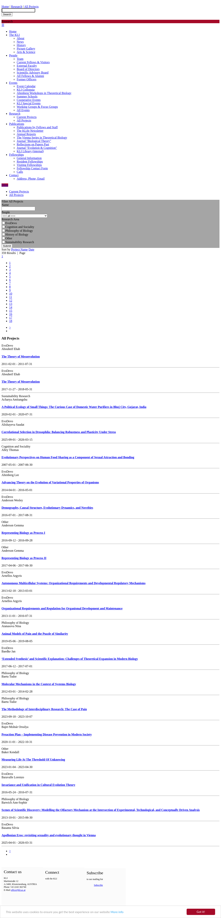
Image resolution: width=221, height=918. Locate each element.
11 (10, 297)
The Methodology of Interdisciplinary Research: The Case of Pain (44, 709)
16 (10, 314)
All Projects (31, 6)
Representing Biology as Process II (24, 558)
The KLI (14, 34)
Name (5, 204)
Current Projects (26, 117)
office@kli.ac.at (18, 890)
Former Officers (26, 79)
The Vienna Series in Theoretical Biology (42, 137)
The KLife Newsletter (30, 130)
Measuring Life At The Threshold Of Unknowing (33, 759)
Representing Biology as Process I (23, 532)
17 (10, 317)
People (13, 55)
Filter (5, 185)
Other (7, 238)
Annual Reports (26, 134)
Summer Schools (27, 96)
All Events (23, 110)
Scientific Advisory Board (32, 72)
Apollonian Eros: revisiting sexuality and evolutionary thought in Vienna (49, 835)
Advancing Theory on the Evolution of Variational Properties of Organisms (50, 482)
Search (7, 14)
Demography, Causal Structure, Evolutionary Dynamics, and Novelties (47, 507)
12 (10, 300)
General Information (29, 158)
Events (13, 82)
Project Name (19, 249)
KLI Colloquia (26, 89)
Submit (7, 245)
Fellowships (16, 154)
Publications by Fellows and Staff (37, 127)
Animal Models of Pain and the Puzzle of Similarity (35, 633)
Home (5, 6)
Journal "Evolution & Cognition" (37, 147)
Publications (16, 123)
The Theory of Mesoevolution (21, 356)
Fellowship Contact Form (32, 168)
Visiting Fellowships (29, 165)
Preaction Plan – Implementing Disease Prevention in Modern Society (47, 734)
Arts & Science (26, 52)
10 (10, 293)
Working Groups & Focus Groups (37, 106)
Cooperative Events (29, 100)
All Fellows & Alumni (30, 76)
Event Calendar (26, 86)
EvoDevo (9, 223)
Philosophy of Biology (17, 230)
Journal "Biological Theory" (34, 141)
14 (10, 307)
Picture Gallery (26, 48)
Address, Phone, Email (31, 178)
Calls (20, 171)
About (20, 38)
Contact (14, 175)
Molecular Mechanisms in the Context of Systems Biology (39, 684)
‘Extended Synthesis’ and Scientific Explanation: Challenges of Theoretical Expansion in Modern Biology (70, 658)
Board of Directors (28, 69)
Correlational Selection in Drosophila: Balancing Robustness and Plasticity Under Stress (59, 432)
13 (10, 303)
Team (20, 58)
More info (117, 912)
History (21, 45)
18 (10, 321)
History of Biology (15, 234)
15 (10, 310)
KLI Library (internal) (30, 151)
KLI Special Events (28, 103)
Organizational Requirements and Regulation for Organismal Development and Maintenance (62, 608)
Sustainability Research (18, 242)
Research (16, 6)
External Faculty (27, 65)
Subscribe (98, 885)
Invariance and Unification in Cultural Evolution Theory (38, 784)
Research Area (10, 219)
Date (31, 249)
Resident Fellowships (30, 161)
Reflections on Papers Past (33, 144)
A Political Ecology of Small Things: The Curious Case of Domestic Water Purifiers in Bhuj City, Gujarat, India (74, 407)
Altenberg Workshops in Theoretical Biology (44, 93)
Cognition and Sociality (18, 227)
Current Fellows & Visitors (33, 62)
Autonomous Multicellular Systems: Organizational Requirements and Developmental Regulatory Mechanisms (74, 583)
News (20, 41)
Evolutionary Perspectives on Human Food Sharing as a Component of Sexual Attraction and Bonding (68, 457)
